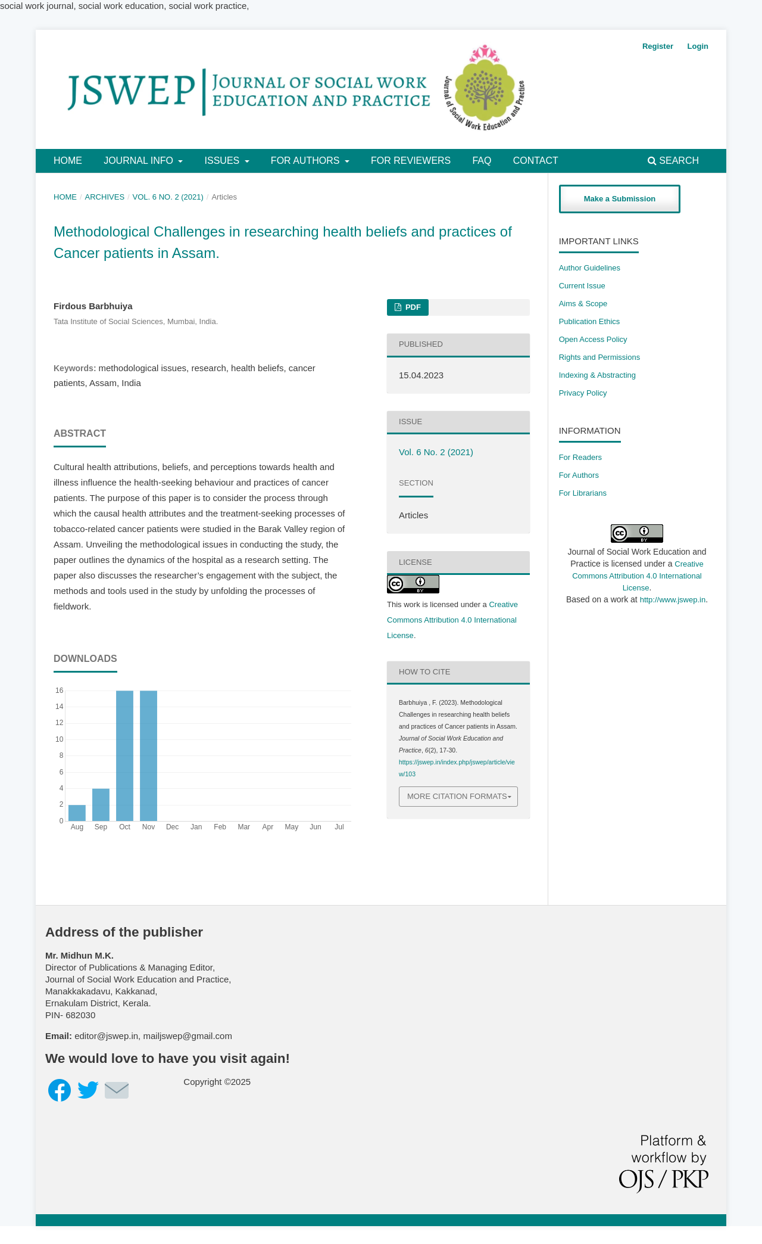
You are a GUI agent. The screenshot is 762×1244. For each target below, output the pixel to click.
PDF (412, 307)
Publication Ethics (589, 321)
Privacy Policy (583, 392)
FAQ (481, 161)
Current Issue (582, 285)
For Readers (580, 457)
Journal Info (140, 161)
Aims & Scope (583, 303)
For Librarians (583, 493)
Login (698, 46)
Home (68, 161)
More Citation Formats (457, 796)
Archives (105, 196)
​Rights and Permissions (600, 357)
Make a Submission (620, 198)
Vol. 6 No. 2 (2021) (168, 196)
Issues (223, 161)
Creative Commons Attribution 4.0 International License (452, 620)
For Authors (306, 161)
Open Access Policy (593, 339)
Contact (535, 161)
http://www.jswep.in (673, 599)
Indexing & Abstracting (597, 375)
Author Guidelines (589, 267)
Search (673, 161)
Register (657, 46)
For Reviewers (411, 161)
